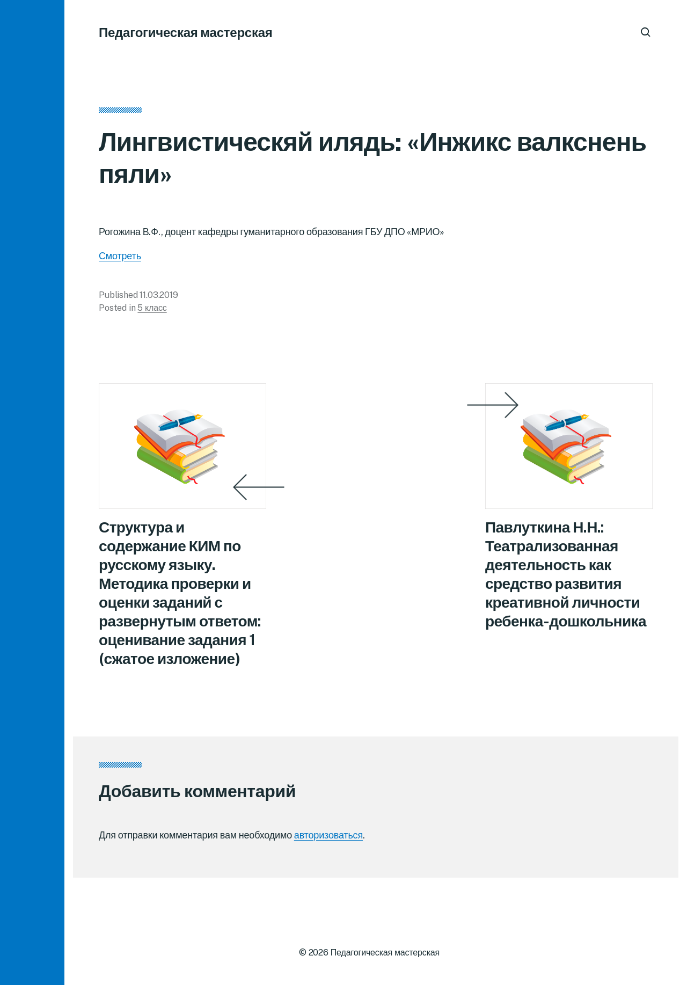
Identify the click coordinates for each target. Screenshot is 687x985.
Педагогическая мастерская (186, 32)
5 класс (151, 308)
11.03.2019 (159, 295)
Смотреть (120, 255)
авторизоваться (328, 835)
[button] (32, 492)
